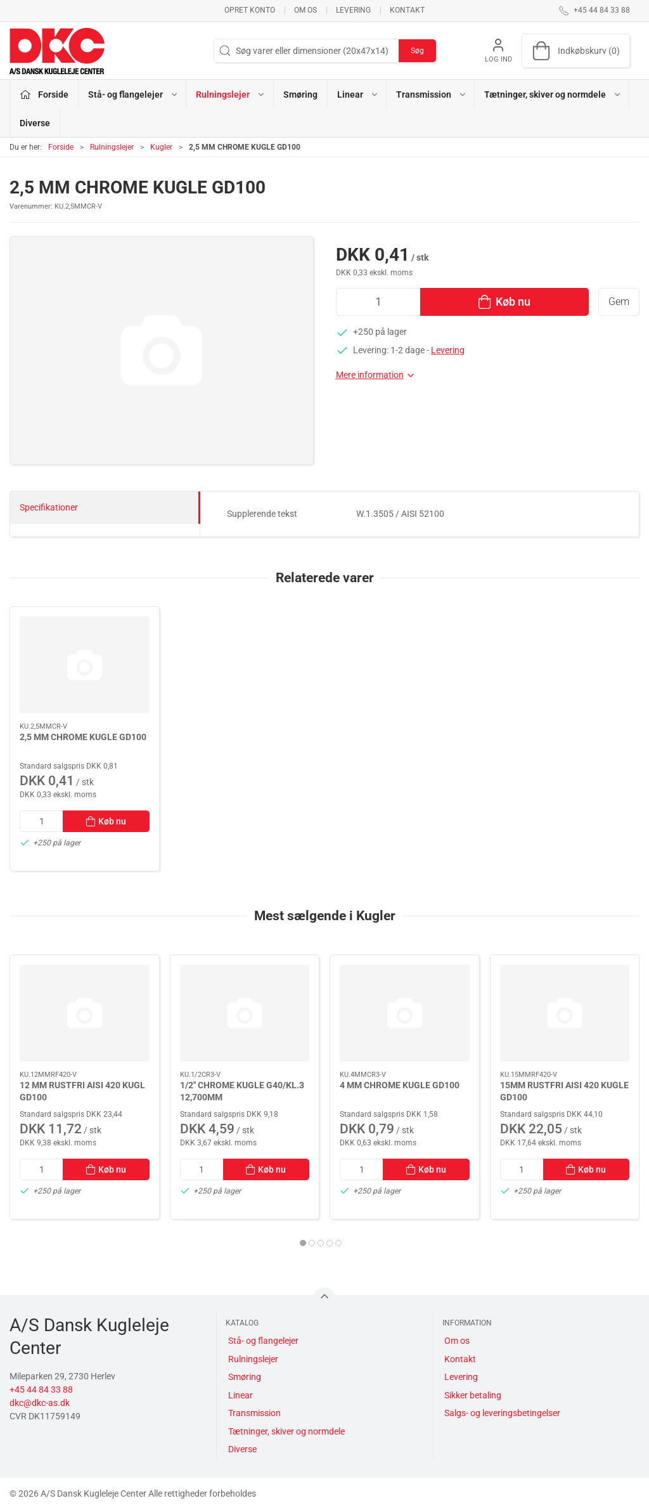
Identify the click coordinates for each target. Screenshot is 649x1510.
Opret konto (249, 10)
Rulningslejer (112, 147)
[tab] (303, 1243)
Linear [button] (358, 94)
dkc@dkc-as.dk (40, 1403)
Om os (305, 10)
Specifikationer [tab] (49, 507)
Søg (417, 50)
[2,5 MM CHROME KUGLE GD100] (85, 664)
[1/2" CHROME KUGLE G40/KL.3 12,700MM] (245, 1013)
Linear (240, 1395)
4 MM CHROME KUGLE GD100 (399, 1084)
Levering (353, 10)
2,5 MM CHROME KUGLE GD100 (83, 737)
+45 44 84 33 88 (41, 1389)
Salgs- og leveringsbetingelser (502, 1413)
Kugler (161, 147)
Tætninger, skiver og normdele (286, 1431)
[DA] (57, 50)
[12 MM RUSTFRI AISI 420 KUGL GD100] (85, 1013)
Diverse (35, 123)
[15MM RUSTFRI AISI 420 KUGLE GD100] (565, 1013)
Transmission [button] (431, 94)
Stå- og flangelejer (263, 1341)
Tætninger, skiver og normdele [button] (553, 94)
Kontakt (407, 10)
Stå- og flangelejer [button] (133, 94)
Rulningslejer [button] (231, 94)
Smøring (300, 94)
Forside (61, 147)
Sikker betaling (472, 1395)
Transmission (254, 1413)
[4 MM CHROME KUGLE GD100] (405, 1013)
